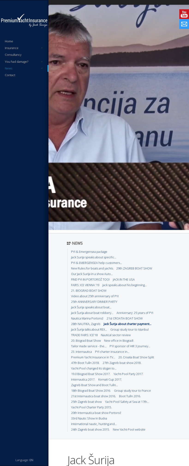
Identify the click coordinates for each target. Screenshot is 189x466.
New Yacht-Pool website (129, 429)
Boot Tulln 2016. (130, 396)
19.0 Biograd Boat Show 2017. (90, 374)
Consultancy (13, 55)
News (24, 68)
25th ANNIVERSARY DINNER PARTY (94, 302)
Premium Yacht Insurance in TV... (93, 357)
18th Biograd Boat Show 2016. (91, 390)
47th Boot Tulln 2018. (85, 363)
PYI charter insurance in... (112, 352)
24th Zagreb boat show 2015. (90, 429)
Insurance (24, 48)
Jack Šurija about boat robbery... (92, 313)
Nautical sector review (116, 335)
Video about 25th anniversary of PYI (95, 296)
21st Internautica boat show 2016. (93, 396)
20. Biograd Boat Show (86, 340)
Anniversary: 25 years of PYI (135, 313)
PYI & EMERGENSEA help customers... (96, 263)
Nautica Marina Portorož (87, 318)
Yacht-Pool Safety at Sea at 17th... (127, 402)
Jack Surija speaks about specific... (93, 257)
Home (9, 41)
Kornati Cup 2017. (110, 379)
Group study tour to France (132, 390)
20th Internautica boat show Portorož (96, 413)
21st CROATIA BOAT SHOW (125, 318)
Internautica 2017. (83, 379)
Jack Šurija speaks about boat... (91, 307)
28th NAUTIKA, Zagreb (85, 324)
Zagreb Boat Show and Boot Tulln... (94, 385)
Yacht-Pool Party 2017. (128, 374)
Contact (10, 75)
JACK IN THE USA (124, 279)
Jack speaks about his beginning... (124, 285)
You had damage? (24, 61)
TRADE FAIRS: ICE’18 (84, 335)
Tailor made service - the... (88, 346)
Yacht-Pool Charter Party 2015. (91, 407)
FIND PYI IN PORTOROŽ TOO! (90, 279)
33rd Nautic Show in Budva (89, 418)
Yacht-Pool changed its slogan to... (94, 368)
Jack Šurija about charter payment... (127, 324)
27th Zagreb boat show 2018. (122, 363)
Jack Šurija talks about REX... (89, 329)
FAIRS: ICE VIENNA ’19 (85, 285)
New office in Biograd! (118, 340)
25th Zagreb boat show (86, 402)
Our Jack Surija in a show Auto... (92, 274)
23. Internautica (81, 352)
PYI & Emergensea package (89, 252)
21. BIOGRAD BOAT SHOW (88, 290)
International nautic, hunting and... (94, 424)
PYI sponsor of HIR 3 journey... (130, 346)
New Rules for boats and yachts (92, 268)
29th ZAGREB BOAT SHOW (134, 268)
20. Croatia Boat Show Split (136, 357)
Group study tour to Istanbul (129, 329)
